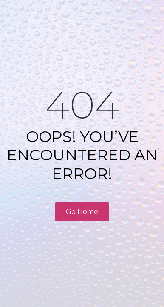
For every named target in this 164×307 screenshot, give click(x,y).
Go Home (82, 212)
